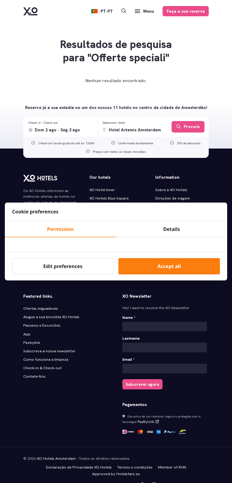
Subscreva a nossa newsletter (48, 339)
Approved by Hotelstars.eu (116, 460)
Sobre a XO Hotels (170, 189)
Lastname (131, 328)
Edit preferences (62, 266)
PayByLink (146, 410)
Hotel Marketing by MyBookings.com (56, 471)
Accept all (169, 266)
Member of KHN (171, 454)
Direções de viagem (172, 197)
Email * (128, 349)
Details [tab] (171, 229)
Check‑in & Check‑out (42, 355)
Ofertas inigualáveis (40, 298)
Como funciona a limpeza (45, 347)
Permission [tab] (60, 229)
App (27, 323)
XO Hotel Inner (101, 189)
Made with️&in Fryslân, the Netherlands (166, 471)
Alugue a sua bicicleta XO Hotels (50, 306)
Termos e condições (135, 454)
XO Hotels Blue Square (108, 197)
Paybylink (31, 331)
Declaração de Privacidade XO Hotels (79, 454)
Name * (128, 307)
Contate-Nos (34, 363)
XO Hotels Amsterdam (56, 445)
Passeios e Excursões (41, 314)
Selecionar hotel (113, 122)
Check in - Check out (43, 122)
